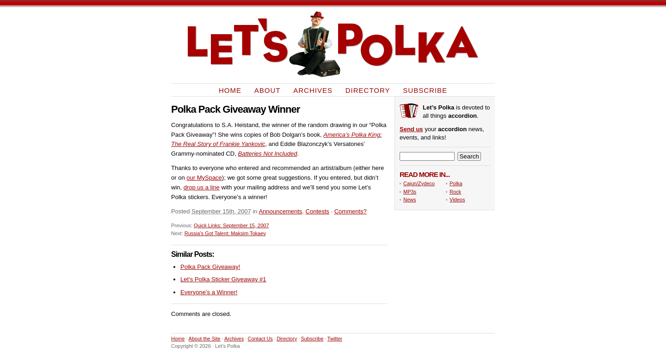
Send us (411, 129)
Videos (457, 199)
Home (230, 90)
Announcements (280, 211)
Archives (313, 90)
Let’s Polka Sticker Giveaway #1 (223, 279)
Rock (455, 191)
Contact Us (259, 338)
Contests (317, 211)
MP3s (409, 191)
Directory (367, 90)
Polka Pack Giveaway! (210, 266)
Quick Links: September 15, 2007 (231, 225)
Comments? (350, 211)
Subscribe (425, 90)
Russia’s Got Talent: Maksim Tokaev (225, 233)
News (409, 199)
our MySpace (204, 177)
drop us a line (202, 187)
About (267, 90)
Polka (456, 183)
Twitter (334, 338)
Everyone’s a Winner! (208, 292)
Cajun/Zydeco (419, 183)
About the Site (205, 338)
